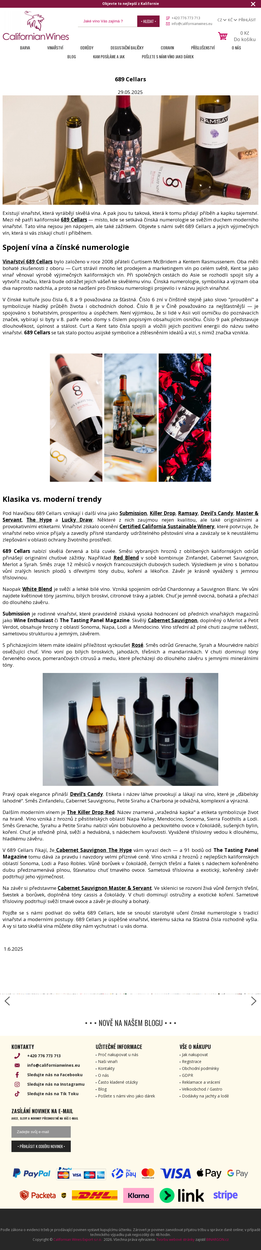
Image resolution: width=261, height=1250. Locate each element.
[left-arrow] (7, 1001)
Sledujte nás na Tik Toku (53, 1093)
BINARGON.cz (217, 1239)
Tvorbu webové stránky (175, 1239)
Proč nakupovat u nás (118, 1054)
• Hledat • (148, 21)
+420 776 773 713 (186, 18)
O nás (236, 48)
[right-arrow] (254, 1001)
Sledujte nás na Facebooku (55, 1074)
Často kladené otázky (118, 1082)
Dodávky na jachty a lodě (205, 1096)
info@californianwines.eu (192, 23)
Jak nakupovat (195, 1054)
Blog (71, 56)
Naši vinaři (107, 1061)
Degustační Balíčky (127, 48)
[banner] (36, 25)
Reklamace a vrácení (201, 1082)
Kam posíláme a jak (109, 56)
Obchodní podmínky (200, 1068)
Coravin (167, 48)
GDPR (187, 1075)
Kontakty (106, 1068)
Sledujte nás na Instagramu (56, 1084)
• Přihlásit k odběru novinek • (41, 1146)
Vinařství (55, 48)
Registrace (191, 1061)
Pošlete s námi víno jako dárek (168, 56)
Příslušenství (203, 48)
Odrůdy (86, 48)
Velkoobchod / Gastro (202, 1089)
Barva (25, 48)
